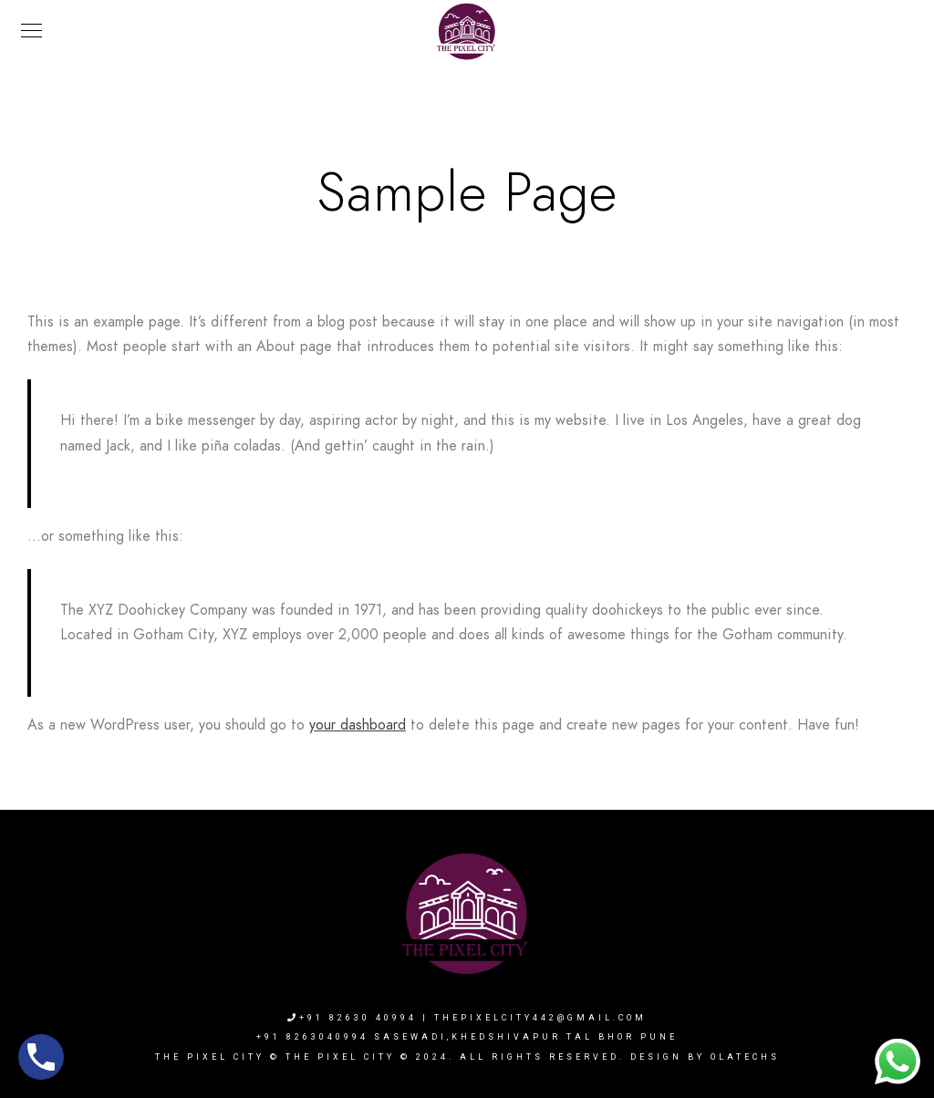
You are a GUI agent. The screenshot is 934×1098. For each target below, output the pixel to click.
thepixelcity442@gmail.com (540, 1017)
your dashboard (357, 725)
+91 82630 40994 (352, 1017)
